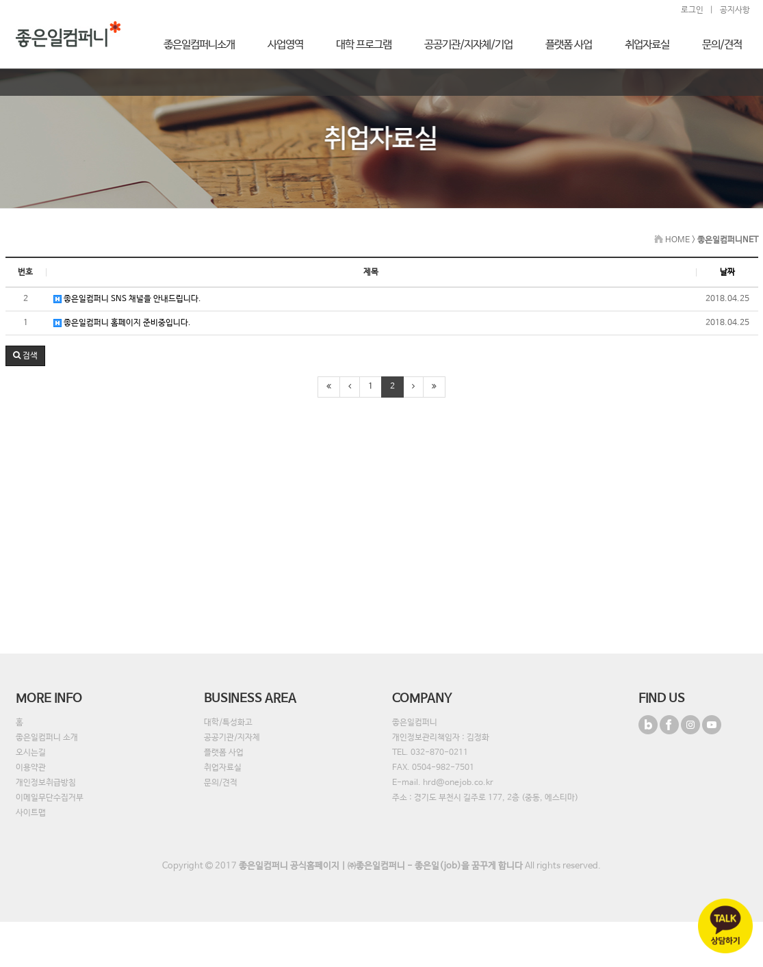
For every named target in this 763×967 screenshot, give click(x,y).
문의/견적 (220, 783)
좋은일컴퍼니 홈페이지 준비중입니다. (122, 323)
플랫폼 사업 (224, 753)
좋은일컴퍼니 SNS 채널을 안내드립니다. (127, 299)
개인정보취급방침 (46, 783)
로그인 (692, 10)
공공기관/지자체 (232, 738)
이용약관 (31, 768)
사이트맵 (31, 813)
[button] (25, 356)
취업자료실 (223, 768)
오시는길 (31, 753)
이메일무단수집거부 (49, 798)
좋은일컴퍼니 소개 (47, 738)
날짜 (727, 272)
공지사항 (735, 10)
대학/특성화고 (228, 722)
